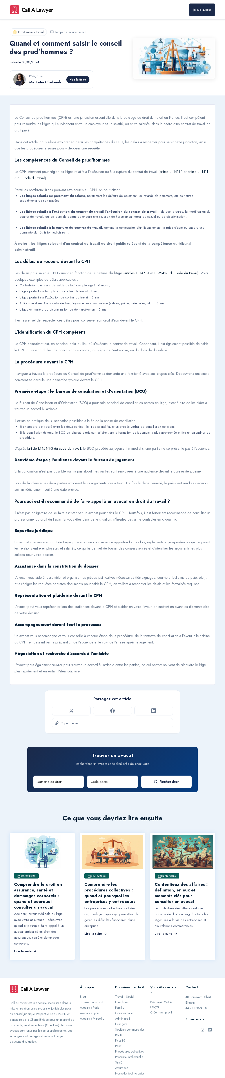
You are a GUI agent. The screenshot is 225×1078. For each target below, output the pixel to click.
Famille (119, 1007)
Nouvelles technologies (129, 1073)
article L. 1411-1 (171, 171)
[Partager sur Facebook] (112, 710)
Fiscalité (120, 1040)
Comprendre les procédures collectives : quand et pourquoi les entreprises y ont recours (110, 892)
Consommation (124, 1013)
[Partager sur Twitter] (71, 710)
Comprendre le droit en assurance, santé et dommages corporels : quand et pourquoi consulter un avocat (38, 895)
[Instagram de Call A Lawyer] (202, 1029)
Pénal (118, 1046)
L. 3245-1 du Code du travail (175, 273)
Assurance (121, 1068)
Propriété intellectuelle (129, 1057)
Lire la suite (25, 951)
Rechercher (166, 781)
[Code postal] (112, 782)
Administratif (123, 1018)
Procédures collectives (129, 1051)
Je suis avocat (202, 9)
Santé (118, 1062)
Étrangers (121, 1024)
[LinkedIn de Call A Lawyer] (210, 1029)
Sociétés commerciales (129, 1029)
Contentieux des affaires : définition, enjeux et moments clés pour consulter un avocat (181, 892)
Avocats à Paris (89, 1007)
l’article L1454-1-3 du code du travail (54, 448)
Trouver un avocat (91, 1002)
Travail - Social (124, 996)
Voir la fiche (78, 79)
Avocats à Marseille (92, 1018)
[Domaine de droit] (58, 782)
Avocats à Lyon (89, 1013)
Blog (83, 996)
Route (118, 1035)
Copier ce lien (67, 723)
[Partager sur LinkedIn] (153, 710)
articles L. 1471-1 (136, 273)
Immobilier (122, 1002)
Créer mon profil (161, 1012)
